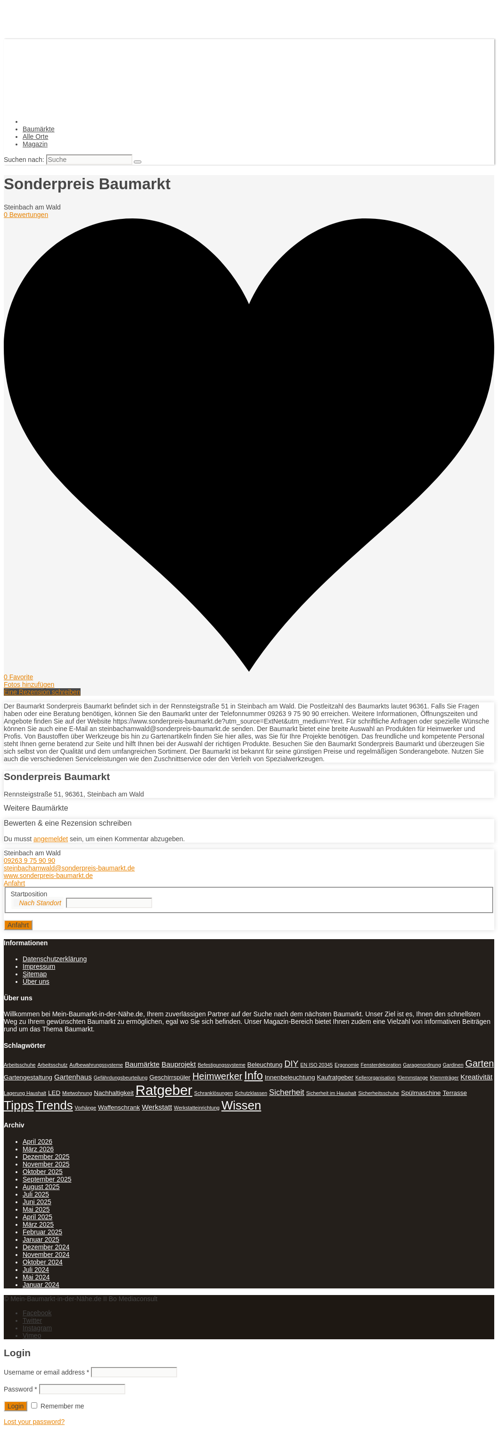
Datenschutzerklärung (55, 959)
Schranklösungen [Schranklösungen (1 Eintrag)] (213, 1093)
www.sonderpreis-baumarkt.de (48, 875)
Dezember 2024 (46, 1247)
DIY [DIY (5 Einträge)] (291, 1064)
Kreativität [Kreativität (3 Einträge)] (476, 1077)
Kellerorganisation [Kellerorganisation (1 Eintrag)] (375, 1077)
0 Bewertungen (26, 214)
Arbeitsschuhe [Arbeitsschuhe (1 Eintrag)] (20, 1065)
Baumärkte (39, 129)
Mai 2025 (36, 1209)
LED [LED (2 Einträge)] (54, 1092)
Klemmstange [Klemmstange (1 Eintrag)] (412, 1077)
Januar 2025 (41, 1239)
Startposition (29, 894)
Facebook (37, 1313)
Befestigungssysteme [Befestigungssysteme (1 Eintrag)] (221, 1065)
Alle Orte (35, 136)
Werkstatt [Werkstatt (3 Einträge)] (157, 1107)
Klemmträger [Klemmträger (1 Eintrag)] (444, 1077)
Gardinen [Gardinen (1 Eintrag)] (453, 1065)
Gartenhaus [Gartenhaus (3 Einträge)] (73, 1077)
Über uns (36, 981)
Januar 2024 (41, 1284)
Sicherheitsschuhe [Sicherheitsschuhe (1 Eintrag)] (378, 1093)
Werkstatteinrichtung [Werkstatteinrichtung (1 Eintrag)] (197, 1107)
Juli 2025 (36, 1194)
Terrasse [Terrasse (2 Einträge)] (454, 1092)
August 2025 (41, 1187)
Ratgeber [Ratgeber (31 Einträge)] (164, 1090)
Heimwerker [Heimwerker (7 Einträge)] (217, 1076)
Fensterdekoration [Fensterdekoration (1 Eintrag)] (381, 1065)
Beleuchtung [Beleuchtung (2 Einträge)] (265, 1064)
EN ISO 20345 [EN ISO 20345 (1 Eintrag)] (316, 1065)
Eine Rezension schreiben (42, 692)
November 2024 (46, 1254)
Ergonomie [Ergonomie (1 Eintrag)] (347, 1065)
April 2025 (37, 1217)
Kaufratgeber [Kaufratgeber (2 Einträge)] (335, 1077)
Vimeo (32, 1335)
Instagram (37, 1328)
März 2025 (38, 1224)
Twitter (32, 1320)
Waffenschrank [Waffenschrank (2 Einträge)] (119, 1107)
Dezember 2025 (46, 1156)
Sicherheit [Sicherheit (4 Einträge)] (286, 1092)
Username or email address (46, 1372)
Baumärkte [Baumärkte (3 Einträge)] (142, 1064)
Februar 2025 (42, 1232)
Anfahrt (14, 883)
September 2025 (47, 1179)
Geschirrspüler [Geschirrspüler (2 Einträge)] (169, 1077)
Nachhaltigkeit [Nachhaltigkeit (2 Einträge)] (113, 1092)
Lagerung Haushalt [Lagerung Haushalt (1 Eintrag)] (25, 1093)
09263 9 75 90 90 (29, 860)
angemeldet (50, 839)
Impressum (39, 966)
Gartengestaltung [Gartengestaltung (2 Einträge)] (28, 1077)
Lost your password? (34, 1421)
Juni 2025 (37, 1202)
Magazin (35, 144)
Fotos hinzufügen (29, 684)
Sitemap (35, 974)
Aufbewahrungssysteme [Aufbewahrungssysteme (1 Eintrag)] (96, 1065)
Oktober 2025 (43, 1171)
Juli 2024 (36, 1269)
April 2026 (37, 1141)
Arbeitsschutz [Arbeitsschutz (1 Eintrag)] (52, 1065)
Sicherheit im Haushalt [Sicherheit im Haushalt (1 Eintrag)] (331, 1093)
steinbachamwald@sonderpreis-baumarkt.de (69, 868)
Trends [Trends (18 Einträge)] (54, 1105)
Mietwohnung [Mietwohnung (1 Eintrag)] (77, 1093)
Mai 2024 (36, 1277)
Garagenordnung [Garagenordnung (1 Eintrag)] (422, 1065)
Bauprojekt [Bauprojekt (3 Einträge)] (179, 1064)
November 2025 (46, 1164)
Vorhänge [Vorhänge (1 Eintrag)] (86, 1107)
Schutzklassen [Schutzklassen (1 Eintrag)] (251, 1093)
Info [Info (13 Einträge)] (253, 1075)
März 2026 (38, 1149)
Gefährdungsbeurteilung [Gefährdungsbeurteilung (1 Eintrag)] (120, 1077)
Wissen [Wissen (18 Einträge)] (241, 1105)
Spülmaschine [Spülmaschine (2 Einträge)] (421, 1092)
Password (20, 1389)
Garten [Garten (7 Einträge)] (479, 1063)
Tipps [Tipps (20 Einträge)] (19, 1105)
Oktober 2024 (43, 1262)
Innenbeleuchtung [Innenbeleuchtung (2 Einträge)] (290, 1077)
